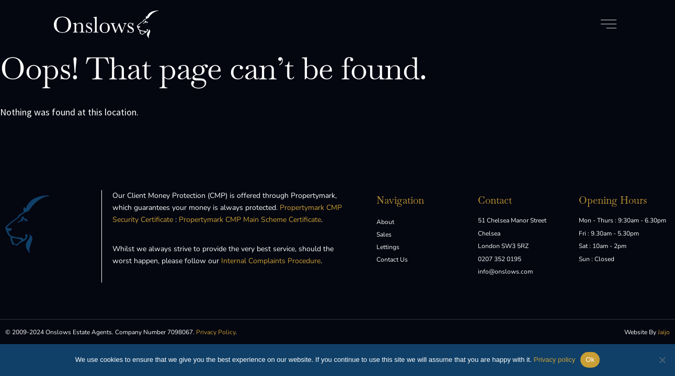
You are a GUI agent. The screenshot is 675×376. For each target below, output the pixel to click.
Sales (384, 234)
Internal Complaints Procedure (271, 261)
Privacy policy (554, 359)
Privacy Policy (215, 332)
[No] (662, 360)
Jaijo (664, 332)
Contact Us (392, 259)
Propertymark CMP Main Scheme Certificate (250, 220)
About (385, 222)
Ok (590, 359)
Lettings (387, 247)
